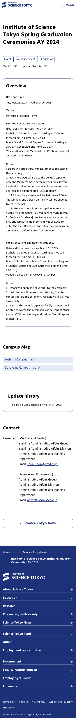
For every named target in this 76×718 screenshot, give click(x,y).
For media (38, 686)
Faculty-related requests (38, 669)
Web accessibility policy (61, 702)
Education (38, 597)
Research (38, 606)
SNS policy (8, 708)
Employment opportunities (38, 650)
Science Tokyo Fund (38, 633)
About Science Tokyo (38, 589)
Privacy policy (38, 702)
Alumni (38, 642)
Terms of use (9, 702)
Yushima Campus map (21, 359)
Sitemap (23, 702)
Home (6, 552)
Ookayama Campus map (22, 367)
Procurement (38, 661)
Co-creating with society (38, 614)
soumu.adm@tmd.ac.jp (42, 464)
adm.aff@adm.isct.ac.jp (42, 500)
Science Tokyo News (35, 552)
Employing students (38, 678)
